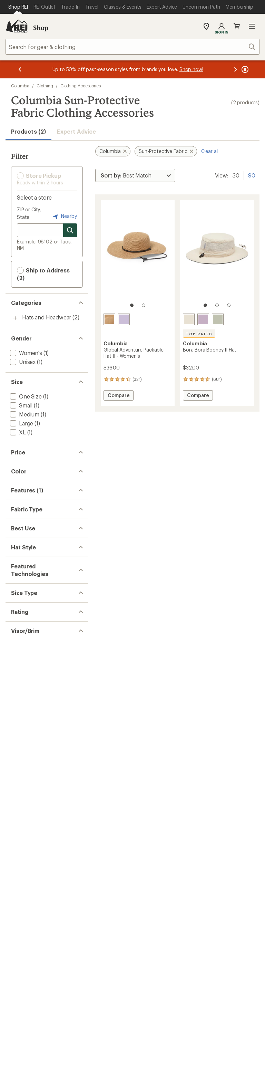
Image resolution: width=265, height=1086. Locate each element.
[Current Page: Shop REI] (18, 7)
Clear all (210, 151)
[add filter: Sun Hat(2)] (24, 693)
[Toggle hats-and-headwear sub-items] (15, 318)
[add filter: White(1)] (25, 528)
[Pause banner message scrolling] (244, 69)
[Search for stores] (70, 230)
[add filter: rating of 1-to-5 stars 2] (41, 840)
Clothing (45, 85)
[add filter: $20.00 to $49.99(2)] (36, 466)
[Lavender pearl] (124, 319)
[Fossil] (189, 319)
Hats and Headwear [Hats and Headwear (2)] (46, 317)
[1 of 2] (132, 305)
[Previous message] (20, 69)
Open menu (252, 26)
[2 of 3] (217, 305)
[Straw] (109, 319)
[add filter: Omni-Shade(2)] (29, 736)
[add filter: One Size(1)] (25, 396)
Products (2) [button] (28, 131)
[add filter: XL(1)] (17, 432)
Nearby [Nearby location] (64, 216)
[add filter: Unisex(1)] (22, 361)
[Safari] (218, 319)
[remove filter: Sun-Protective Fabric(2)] (41, 562)
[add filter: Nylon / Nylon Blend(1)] (39, 615)
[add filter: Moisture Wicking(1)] (35, 580)
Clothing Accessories (80, 85)
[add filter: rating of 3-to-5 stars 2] (41, 822)
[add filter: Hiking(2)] (22, 658)
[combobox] (132, 47)
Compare (120, 396)
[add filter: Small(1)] (20, 405)
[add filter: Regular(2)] (23, 780)
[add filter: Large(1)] (21, 423)
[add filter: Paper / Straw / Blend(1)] (40, 624)
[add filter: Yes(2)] (18, 875)
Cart (237, 26)
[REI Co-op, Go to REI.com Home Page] (17, 26)
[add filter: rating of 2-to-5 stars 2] (41, 831)
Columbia (20, 85)
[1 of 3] (205, 305)
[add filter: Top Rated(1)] (27, 571)
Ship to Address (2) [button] (43, 274)
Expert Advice (76, 131)
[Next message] (235, 69)
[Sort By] (135, 175)
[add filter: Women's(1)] (25, 352)
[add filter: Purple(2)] (26, 519)
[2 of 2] (143, 305)
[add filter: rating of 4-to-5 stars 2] (41, 813)
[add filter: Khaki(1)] (25, 510)
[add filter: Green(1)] (26, 501)
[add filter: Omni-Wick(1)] (27, 745)
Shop (40, 27)
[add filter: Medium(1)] (24, 414)
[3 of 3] (229, 305)
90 (251, 175)
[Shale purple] (203, 319)
